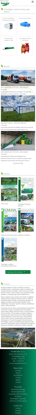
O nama (18, 377)
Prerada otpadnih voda (18, 392)
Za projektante (18, 375)
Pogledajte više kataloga (14, 272)
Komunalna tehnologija (18, 389)
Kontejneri (18, 396)
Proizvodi (18, 371)
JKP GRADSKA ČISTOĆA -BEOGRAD (14, 87)
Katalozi (7, 174)
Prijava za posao (4, 1)
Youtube (17, 408)
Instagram (18, 413)
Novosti (6, 66)
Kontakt (18, 382)
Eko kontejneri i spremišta (18, 399)
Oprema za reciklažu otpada (18, 401)
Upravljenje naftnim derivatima (18, 394)
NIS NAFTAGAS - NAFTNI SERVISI (13, 123)
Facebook (18, 410)
